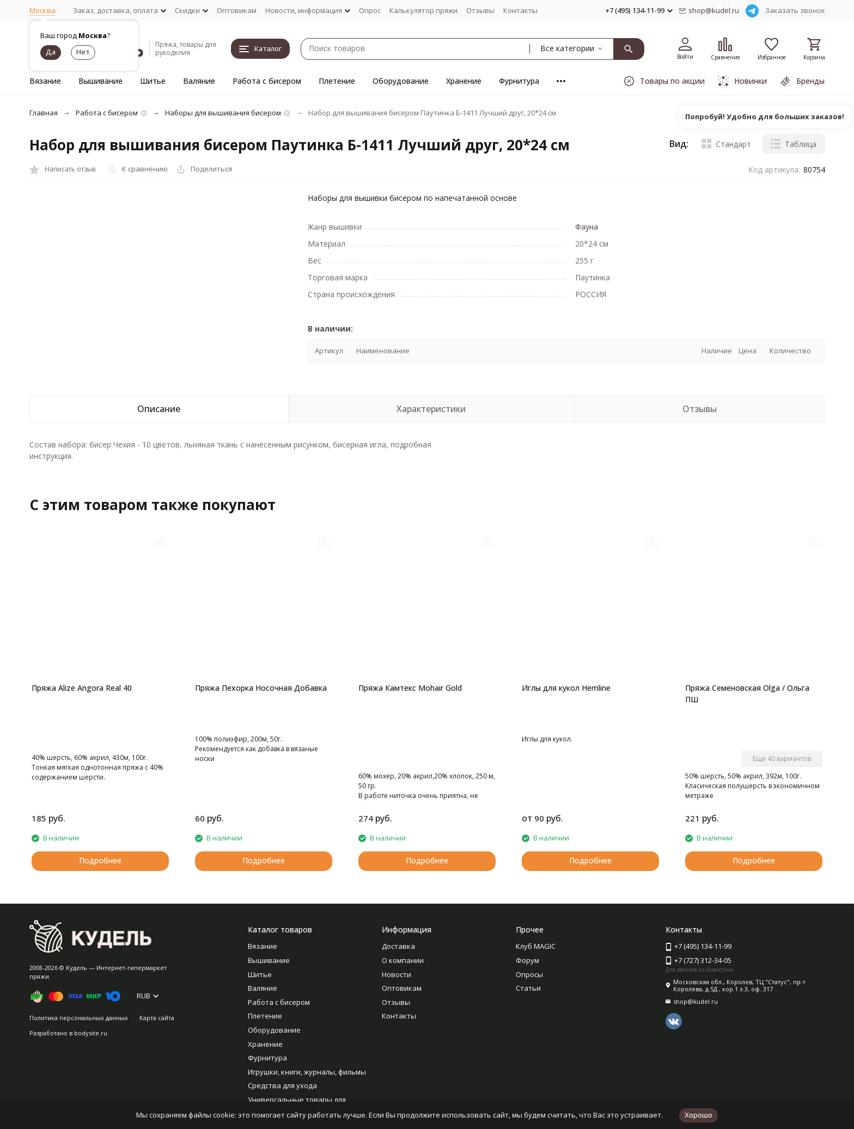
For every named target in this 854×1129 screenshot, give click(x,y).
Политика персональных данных (78, 1018)
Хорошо (698, 1115)
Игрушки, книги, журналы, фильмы (307, 1072)
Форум (527, 960)
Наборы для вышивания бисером (223, 113)
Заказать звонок (795, 10)
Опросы (529, 974)
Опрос (370, 10)
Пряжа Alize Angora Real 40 (82, 688)
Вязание (45, 81)
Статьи (528, 988)
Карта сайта (156, 1018)
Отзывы (480, 10)
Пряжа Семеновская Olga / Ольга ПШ (747, 693)
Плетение (337, 81)
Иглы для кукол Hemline (566, 688)
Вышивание (100, 81)
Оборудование (401, 81)
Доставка (398, 946)
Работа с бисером (267, 81)
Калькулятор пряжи (423, 10)
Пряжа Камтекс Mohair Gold (410, 688)
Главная (43, 113)
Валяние (199, 81)
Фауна (586, 227)
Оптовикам (237, 10)
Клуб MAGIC (536, 946)
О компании (403, 960)
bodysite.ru (90, 1033)
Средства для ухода (282, 1085)
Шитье (153, 81)
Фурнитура (519, 81)
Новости (396, 974)
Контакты (520, 10)
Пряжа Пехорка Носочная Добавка (261, 688)
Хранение (463, 81)
